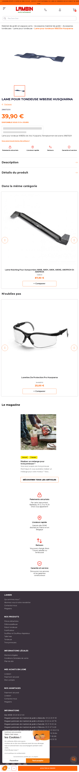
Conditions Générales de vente (16, 658)
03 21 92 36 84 (51, 733)
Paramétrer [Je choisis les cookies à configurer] (14, 761)
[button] (4, 768)
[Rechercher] (39, 18)
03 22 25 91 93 (51, 718)
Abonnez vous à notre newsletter (17, 602)
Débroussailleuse (11, 624)
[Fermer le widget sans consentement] (12, 732)
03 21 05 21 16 (53, 730)
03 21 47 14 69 (50, 727)
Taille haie (8, 636)
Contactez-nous (10, 606)
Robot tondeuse (10, 627)
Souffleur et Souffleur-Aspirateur (17, 633)
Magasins (8, 609)
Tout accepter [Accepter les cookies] (37, 761)
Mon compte (9, 680)
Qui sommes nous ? (12, 599)
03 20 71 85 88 (50, 736)
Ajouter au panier (47, 768)
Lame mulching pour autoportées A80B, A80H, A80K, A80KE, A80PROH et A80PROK (39, 271)
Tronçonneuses (10, 643)
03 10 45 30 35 (51, 739)
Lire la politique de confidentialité (15, 753)
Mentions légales (11, 655)
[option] (39, 240)
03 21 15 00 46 (50, 724)
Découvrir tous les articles (39, 480)
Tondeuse (8, 639)
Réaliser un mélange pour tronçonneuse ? (32, 462)
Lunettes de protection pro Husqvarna (39, 378)
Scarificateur (9, 630)
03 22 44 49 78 (50, 721)
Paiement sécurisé (11, 677)
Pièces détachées (11, 621)
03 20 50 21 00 (18, 715)
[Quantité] (9, 768)
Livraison (7, 674)
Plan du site (9, 661)
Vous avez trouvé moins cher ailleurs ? (16, 141)
